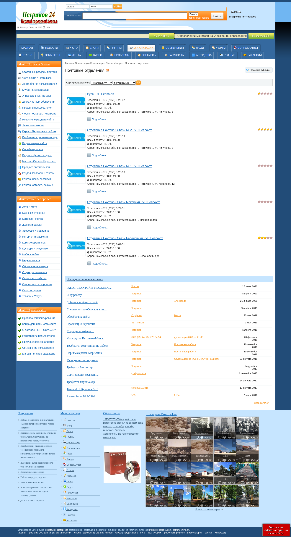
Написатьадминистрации (276, 530)
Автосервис (109, 437)
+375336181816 (139, 387)
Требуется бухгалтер (80, 367)
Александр (180, 300)
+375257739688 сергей (116, 419)
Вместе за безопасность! (32, 482)
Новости (108, 532)
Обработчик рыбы (78, 316)
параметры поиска (199, 17)
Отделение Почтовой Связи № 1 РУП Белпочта (119, 166)
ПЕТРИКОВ (137, 322)
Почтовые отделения (136, 63)
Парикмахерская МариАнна (84, 352)
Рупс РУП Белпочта (100, 94)
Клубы (118, 532)
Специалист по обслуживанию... (87, 309)
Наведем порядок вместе (32, 472)
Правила (32, 532)
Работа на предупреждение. (33, 477)
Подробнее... (100, 119)
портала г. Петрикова (57, 530)
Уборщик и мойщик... (80, 331)
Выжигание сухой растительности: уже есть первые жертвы (36, 465)
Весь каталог (261, 402)
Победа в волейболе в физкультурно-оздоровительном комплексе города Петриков (37, 424)
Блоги (56, 532)
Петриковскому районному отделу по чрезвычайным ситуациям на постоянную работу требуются (38, 437)
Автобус (119, 426)
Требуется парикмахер (81, 381)
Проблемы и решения (174, 532)
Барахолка (88, 532)
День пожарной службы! (32, 500)
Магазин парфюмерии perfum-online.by (169, 530)
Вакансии (66, 532)
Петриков (136, 293)
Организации (82, 63)
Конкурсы (220, 532)
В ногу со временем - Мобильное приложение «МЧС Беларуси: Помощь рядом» (36, 491)
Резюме (77, 532)
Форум (157, 532)
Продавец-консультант (81, 323)
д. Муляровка (138, 373)
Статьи (99, 532)
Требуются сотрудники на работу (87, 345)
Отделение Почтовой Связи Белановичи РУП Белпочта (125, 238)
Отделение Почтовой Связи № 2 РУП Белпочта (119, 130)
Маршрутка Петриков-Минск (85, 338)
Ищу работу (74, 294)
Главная (69, 63)
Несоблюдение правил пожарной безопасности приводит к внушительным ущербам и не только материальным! (37, 452)
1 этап (132, 419)
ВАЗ (133, 395)
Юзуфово (136, 315)
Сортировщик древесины (82, 374)
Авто (114, 427)
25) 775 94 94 (153, 337)
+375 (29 (136, 337)
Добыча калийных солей (82, 302)
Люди (149, 532)
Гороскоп (208, 532)
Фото (142, 532)
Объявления (45, 532)
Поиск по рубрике (260, 70)
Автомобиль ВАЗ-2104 (81, 396)
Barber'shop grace (113, 422)
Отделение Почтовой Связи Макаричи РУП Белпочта (123, 202)
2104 (176, 395)
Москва (135, 286)
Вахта (177, 315)
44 (143, 337)
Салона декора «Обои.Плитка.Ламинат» (197, 358)
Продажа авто (130, 532)
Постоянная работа (185, 344)
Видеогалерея (194, 532)
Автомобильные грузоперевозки (121, 433)
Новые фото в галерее (207, 509)
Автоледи (120, 430)
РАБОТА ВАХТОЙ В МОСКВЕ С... (89, 287)
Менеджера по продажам (82, 360)
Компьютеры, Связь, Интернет (107, 63)
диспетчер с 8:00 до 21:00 (188, 337)
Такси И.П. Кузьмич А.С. (82, 389)
